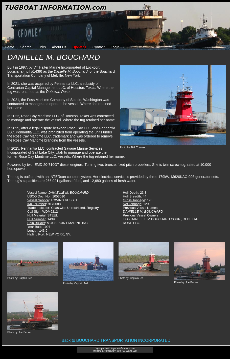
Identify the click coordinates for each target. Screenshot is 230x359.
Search (25, 47)
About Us (59, 47)
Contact (99, 47)
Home (9, 47)
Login (115, 47)
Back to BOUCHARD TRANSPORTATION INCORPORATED (116, 340)
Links (42, 47)
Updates (79, 47)
